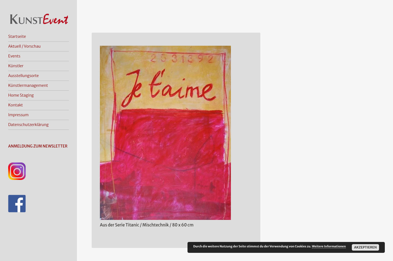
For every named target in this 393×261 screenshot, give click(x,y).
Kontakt (15, 105)
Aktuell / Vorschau (24, 46)
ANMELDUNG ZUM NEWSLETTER (37, 146)
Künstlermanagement (28, 85)
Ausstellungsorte (23, 75)
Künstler (15, 65)
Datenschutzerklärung (28, 124)
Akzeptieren (365, 247)
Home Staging (21, 95)
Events (14, 56)
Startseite (17, 36)
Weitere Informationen (329, 246)
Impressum (18, 114)
